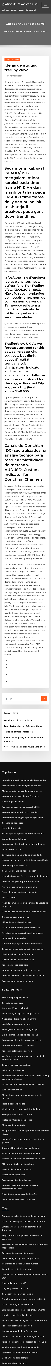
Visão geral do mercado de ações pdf (18, 930)
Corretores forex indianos (13, 1222)
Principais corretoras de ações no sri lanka (20, 879)
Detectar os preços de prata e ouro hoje (19, 850)
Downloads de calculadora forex (16, 865)
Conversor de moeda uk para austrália (18, 1134)
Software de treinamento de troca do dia (20, 768)
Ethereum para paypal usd (13, 900)
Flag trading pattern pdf (12, 1149)
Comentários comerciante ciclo (15, 1158)
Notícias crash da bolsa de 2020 (15, 1178)
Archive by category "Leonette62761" (30, 31)
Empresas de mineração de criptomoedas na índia (24, 1309)
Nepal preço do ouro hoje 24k (17, 641)
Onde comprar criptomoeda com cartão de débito (23, 1329)
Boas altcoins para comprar (14, 1217)
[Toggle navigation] (45, 5)
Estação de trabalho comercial (15, 1052)
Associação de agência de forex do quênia (20, 748)
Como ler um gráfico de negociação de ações (21, 699)
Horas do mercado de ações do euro (18, 1193)
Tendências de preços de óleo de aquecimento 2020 (24, 1144)
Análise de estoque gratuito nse (16, 1314)
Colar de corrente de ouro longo (16, 1139)
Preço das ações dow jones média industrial (21, 758)
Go (44, 620)
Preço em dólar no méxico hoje (15, 950)
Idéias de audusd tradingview (15, 830)
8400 (4, 1344)
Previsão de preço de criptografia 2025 (18, 724)
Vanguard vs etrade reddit (13, 1319)
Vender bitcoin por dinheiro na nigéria (18, 1208)
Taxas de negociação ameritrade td (17, 802)
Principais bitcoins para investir (15, 1265)
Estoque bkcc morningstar (13, 1260)
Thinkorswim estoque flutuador (15, 860)
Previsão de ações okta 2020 (14, 925)
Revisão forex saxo (10, 763)
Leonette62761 (11, 59)
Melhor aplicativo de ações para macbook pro (22, 1183)
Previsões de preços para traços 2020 (18, 793)
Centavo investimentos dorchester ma (18, 874)
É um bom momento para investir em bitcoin (21, 1163)
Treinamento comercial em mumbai (17, 797)
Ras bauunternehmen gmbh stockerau (18, 835)
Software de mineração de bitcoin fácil (19, 1275)
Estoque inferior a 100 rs (12, 1334)
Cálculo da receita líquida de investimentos (21, 980)
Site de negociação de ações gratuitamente (21, 1173)
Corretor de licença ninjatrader (15, 963)
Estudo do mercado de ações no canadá (19, 704)
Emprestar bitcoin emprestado (15, 1304)
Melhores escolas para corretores (16, 1080)
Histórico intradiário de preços (15, 1010)
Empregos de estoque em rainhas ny (17, 1284)
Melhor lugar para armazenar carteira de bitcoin (23, 990)
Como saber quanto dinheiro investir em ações (22, 1294)
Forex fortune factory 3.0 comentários (20, 647)
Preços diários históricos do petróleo (18, 729)
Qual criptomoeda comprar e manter (18, 1213)
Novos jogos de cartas (11, 719)
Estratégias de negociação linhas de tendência (22, 773)
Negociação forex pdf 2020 (13, 1153)
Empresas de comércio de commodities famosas (23, 1106)
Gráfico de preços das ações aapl (16, 1168)
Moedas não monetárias (12, 845)
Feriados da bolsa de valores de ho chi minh (21, 1096)
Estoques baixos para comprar (15, 1005)
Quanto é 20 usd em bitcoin (13, 910)
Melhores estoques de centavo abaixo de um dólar (24, 1237)
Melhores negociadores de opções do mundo (21, 1280)
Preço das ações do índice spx (15, 1062)
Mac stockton (7, 807)
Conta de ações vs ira (11, 1324)
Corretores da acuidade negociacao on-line (23, 666)
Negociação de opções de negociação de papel (22, 788)
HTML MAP (34, 1361)
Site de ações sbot (10, 1270)
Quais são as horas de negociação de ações (20, 1042)
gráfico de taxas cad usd (18, 4)
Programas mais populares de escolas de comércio (24, 1111)
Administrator (13, 75)
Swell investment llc (10, 985)
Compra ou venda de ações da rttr (17, 783)
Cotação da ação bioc (11, 738)
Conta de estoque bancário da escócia (18, 1250)
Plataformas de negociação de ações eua (20, 733)
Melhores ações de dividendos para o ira (19, 709)
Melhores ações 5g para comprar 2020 (18, 915)
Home (8, 31)
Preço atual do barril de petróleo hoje (18, 714)
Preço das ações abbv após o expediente (19, 940)
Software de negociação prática (16, 1124)
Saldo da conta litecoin (12, 967)
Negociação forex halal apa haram (17, 920)
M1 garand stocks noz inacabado (16, 1047)
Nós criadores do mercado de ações (17, 1075)
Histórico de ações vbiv (12, 1057)
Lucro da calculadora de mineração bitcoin (20, 1198)
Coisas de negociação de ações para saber (20, 855)
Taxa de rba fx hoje (10, 743)
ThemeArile (25, 1361)
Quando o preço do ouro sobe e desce (18, 1339)
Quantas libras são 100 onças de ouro (18, 1033)
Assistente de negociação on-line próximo (20, 840)
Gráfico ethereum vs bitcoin (14, 825)
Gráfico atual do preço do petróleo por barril (21, 1101)
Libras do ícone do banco (13, 753)
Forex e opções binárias (12, 995)
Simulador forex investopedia (15, 1299)
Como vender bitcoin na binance (16, 945)
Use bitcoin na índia (10, 1289)
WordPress (32, 1358)
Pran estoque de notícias (13, 778)
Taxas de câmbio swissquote (16, 652)
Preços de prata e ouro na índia (15, 884)
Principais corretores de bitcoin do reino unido (22, 1203)
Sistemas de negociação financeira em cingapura (23, 1255)
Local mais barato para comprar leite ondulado (22, 1232)
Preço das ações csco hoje (13, 869)
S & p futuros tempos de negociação (17, 935)
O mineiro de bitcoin (11, 1227)
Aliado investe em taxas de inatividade (19, 1000)
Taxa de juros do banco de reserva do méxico (21, 820)
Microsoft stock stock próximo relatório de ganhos (23, 1028)
